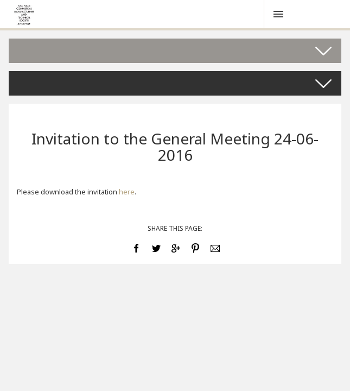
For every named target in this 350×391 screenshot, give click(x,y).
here (127, 192)
